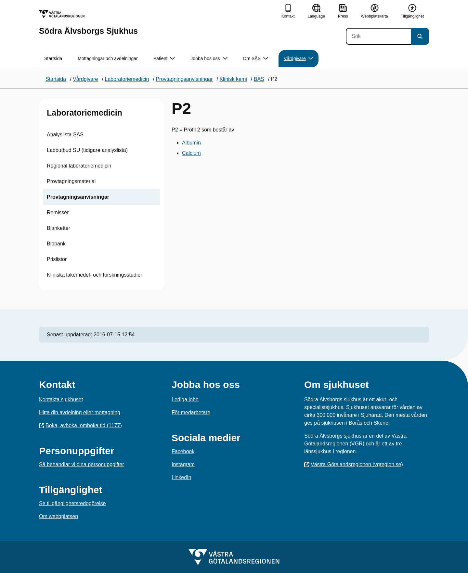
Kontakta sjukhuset (61, 399)
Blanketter (58, 228)
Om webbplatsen (58, 516)
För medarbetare (191, 412)
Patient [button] (164, 58)
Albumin (191, 142)
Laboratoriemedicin (84, 112)
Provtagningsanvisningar (78, 197)
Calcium (191, 153)
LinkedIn (181, 477)
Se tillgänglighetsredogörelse (72, 503)
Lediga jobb (185, 399)
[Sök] (378, 36)
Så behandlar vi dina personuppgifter (81, 464)
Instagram (183, 464)
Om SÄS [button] (255, 58)
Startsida (53, 58)
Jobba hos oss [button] (208, 58)
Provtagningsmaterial (71, 181)
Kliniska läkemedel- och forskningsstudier (94, 275)
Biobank (56, 243)
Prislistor (57, 259)
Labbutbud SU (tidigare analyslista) (87, 150)
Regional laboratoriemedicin (79, 165)
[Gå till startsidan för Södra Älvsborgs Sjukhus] (88, 22)
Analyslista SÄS (65, 134)
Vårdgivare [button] (298, 58)
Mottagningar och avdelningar (107, 58)
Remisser (58, 212)
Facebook (183, 451)
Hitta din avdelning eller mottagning (79, 412)
